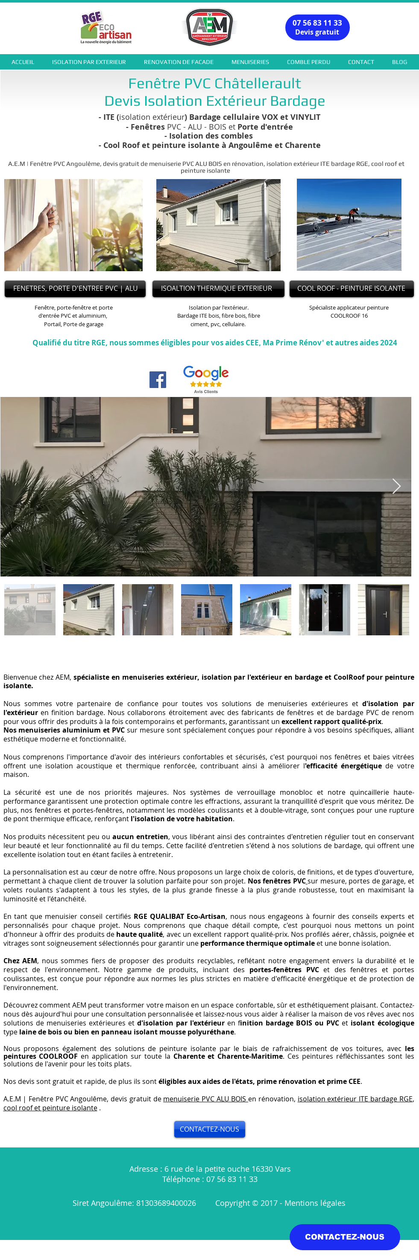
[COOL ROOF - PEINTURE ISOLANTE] (352, 289)
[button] (89, 62)
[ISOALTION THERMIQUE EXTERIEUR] (218, 289)
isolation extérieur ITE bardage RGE (355, 1099)
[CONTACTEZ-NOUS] (209, 1129)
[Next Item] (396, 486)
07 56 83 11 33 (317, 23)
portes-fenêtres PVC (284, 969)
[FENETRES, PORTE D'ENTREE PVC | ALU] (75, 289)
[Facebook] (157, 379)
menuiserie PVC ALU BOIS (205, 1099)
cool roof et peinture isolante (50, 1107)
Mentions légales (316, 1203)
